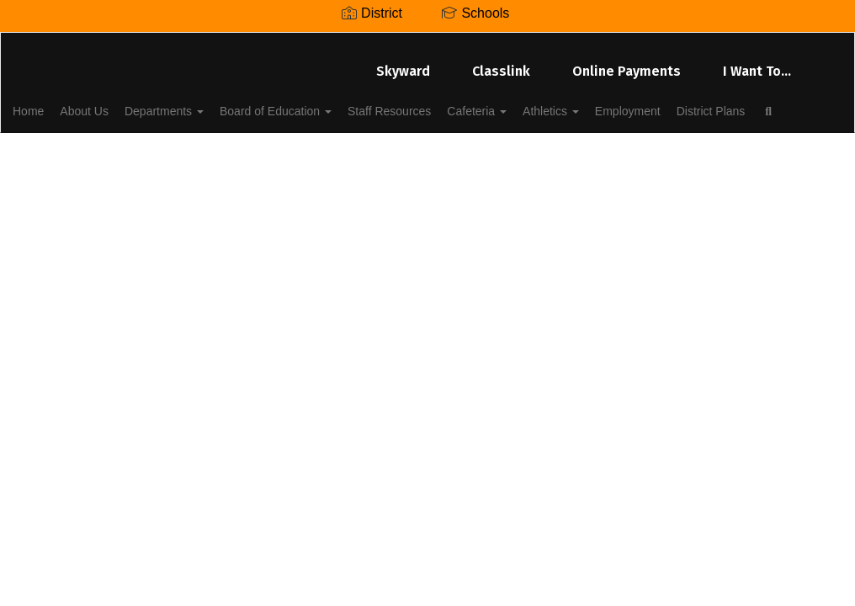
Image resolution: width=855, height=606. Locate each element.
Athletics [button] (632, 102)
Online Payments (626, 63)
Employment (718, 102)
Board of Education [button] (329, 102)
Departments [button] (208, 102)
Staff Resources (452, 102)
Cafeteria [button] (549, 102)
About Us (119, 102)
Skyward (403, 63)
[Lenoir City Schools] (427, 43)
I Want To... (757, 63)
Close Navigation (217, 151)
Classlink (501, 63)
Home (54, 102)
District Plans (73, 145)
